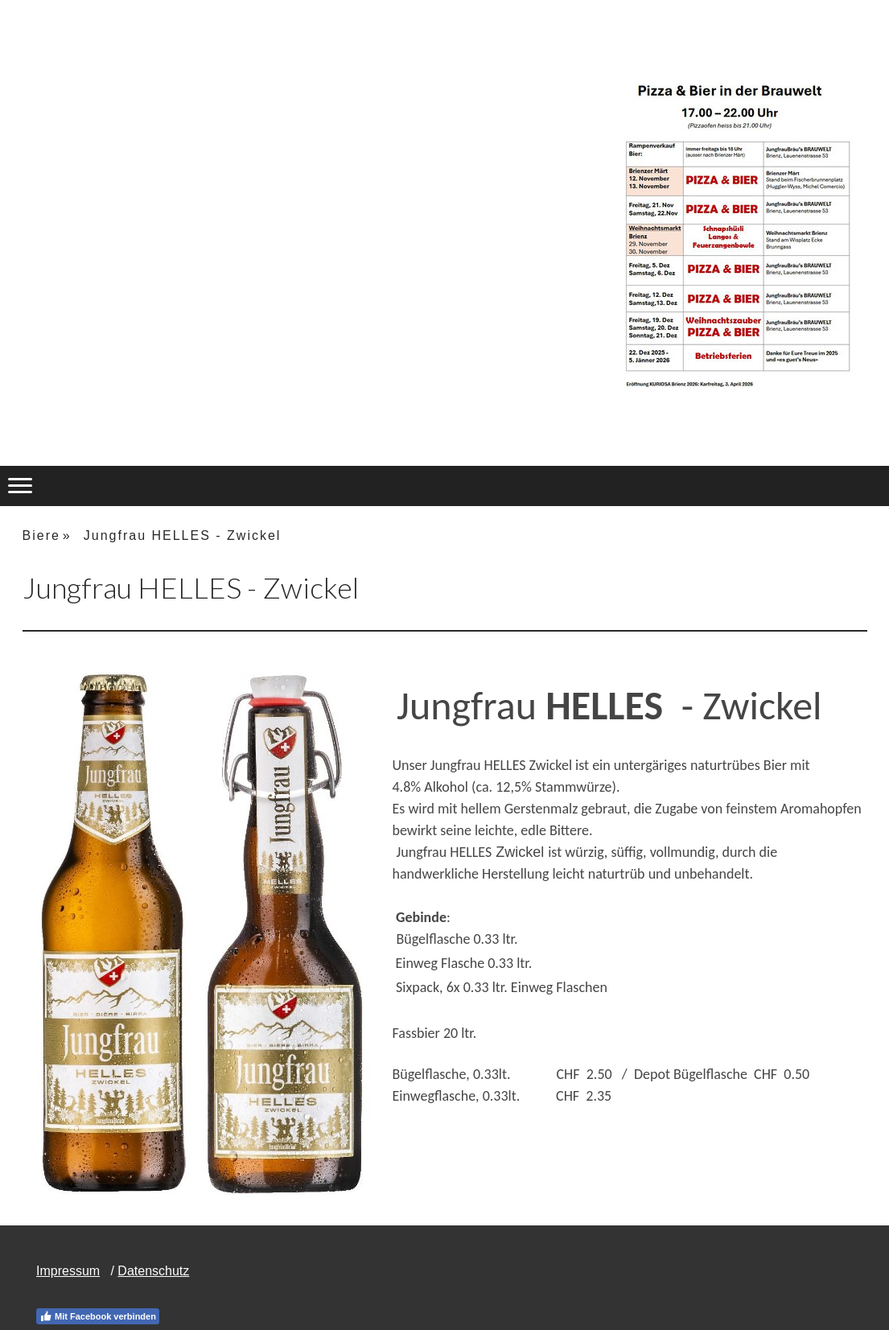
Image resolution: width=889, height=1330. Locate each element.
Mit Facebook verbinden (97, 1316)
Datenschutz (153, 1271)
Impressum (68, 1271)
